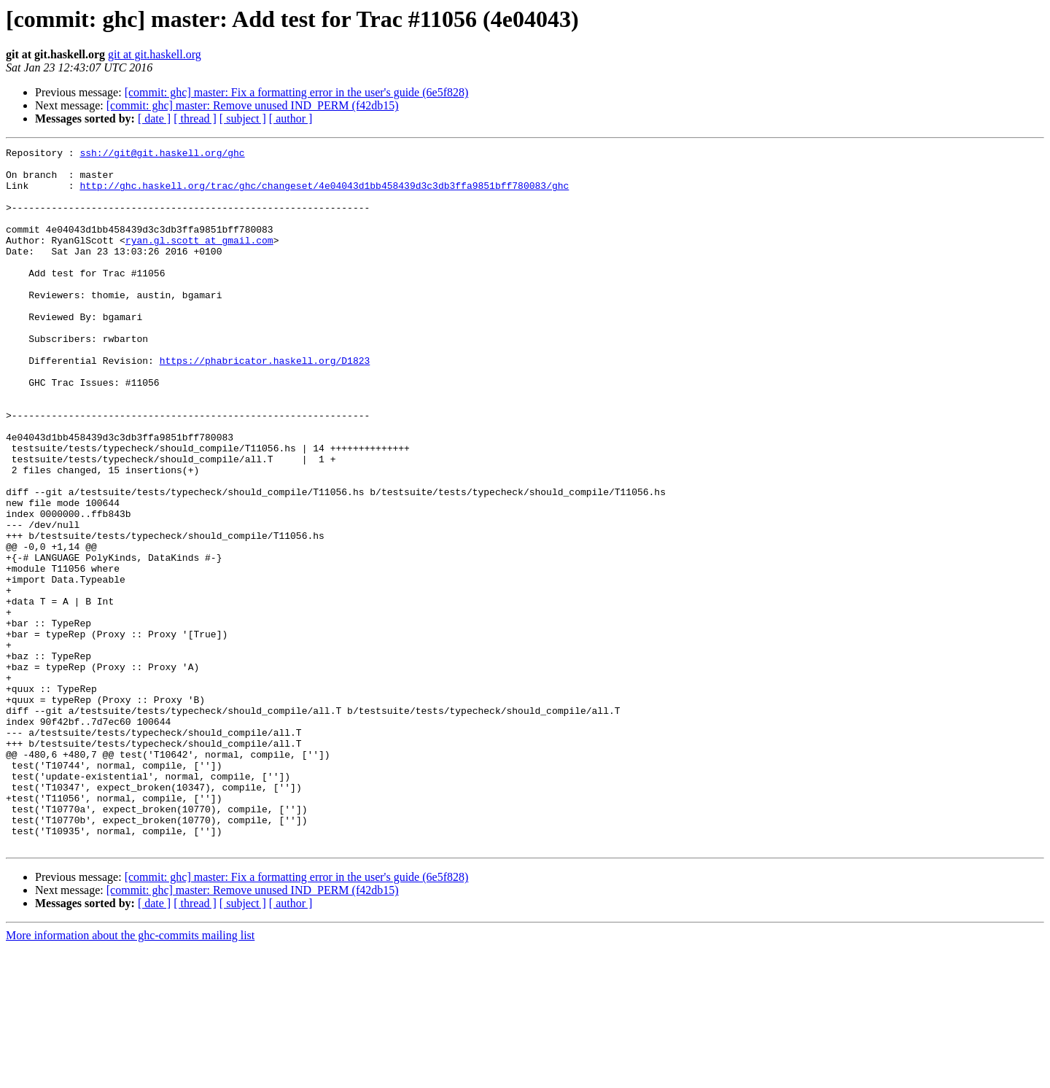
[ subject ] (242, 118)
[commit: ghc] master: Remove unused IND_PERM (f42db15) (252, 105)
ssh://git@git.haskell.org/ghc (161, 154)
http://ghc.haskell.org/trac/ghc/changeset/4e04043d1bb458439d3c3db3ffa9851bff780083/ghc (324, 194)
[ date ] (154, 118)
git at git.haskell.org (154, 54)
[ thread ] (195, 118)
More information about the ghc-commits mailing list (130, 1075)
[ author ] (291, 118)
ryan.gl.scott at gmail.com (199, 259)
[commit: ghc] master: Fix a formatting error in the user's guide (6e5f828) (297, 92)
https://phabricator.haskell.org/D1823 (265, 404)
